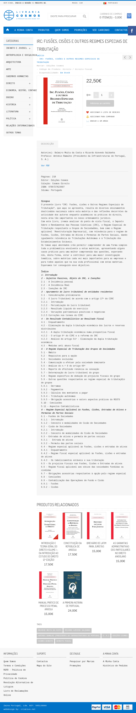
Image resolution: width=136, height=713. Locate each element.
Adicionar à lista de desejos (105, 112)
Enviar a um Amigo (99, 121)
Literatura (12, 112)
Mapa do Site (44, 666)
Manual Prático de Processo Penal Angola (48, 606)
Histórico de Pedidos (115, 666)
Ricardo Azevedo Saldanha (77, 630)
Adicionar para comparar (102, 117)
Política (11, 119)
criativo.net (28, 709)
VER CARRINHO (100, 30)
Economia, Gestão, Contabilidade (19, 90)
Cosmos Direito (45, 641)
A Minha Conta (111, 661)
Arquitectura (13, 62)
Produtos (43, 30)
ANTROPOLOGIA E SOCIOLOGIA (19, 55)
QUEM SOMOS (62, 30)
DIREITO (10, 83)
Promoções (75, 666)
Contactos (121, 30)
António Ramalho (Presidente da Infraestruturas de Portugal (68, 636)
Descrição (47, 144)
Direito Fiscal (63, 641)
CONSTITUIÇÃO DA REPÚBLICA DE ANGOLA (73, 546)
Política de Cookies (15, 678)
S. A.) (106, 636)
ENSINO (10, 97)
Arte (8, 69)
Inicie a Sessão (23, 3)
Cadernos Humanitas (17, 76)
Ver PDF (45, 166)
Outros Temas (13, 133)
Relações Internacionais (19, 126)
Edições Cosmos (55, 66)
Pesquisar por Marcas (82, 661)
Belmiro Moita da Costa (49, 630)
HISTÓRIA (11, 105)
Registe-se (40, 3)
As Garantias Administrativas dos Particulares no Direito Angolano (120, 550)
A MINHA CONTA (23, 30)
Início (40, 56)
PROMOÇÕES (80, 30)
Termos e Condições (15, 666)
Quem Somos (10, 661)
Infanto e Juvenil (16, 48)
